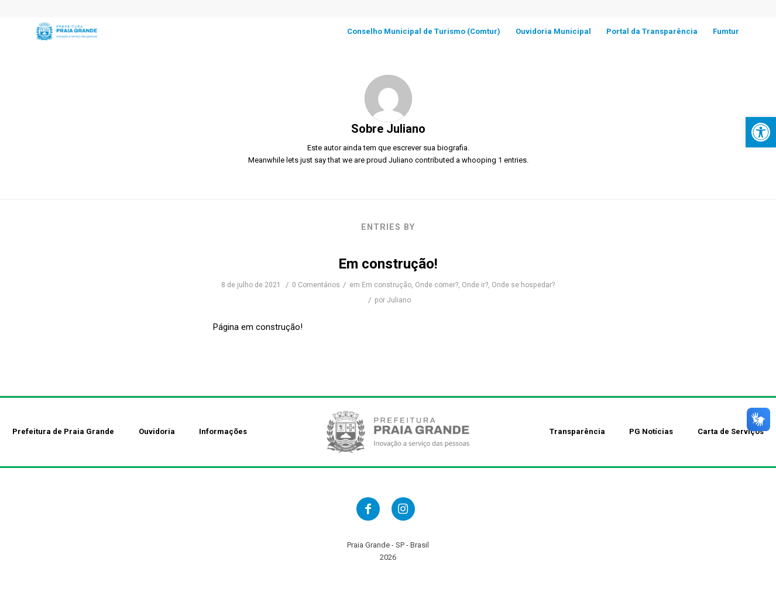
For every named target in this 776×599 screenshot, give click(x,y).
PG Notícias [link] (651, 431)
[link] (761, 132)
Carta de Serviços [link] (731, 431)
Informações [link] (223, 431)
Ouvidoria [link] (157, 431)
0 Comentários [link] (316, 285)
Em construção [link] (386, 285)
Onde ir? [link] (475, 285)
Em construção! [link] (388, 264)
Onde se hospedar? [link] (523, 285)
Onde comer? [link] (436, 285)
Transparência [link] (577, 431)
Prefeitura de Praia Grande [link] (63, 431)
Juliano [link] (399, 300)
